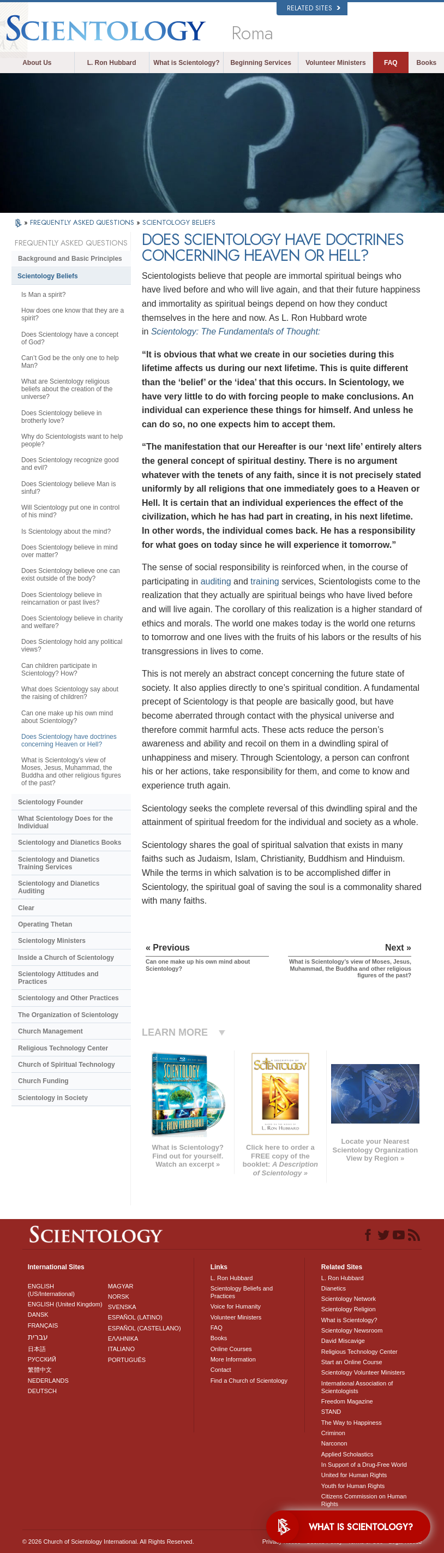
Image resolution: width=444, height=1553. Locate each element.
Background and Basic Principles (70, 258)
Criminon (333, 1433)
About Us (36, 63)
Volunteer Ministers (335, 63)
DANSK (38, 1314)
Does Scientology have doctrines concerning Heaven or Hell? (69, 740)
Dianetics (333, 1288)
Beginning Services (260, 63)
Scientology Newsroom (352, 1330)
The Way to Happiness (351, 1422)
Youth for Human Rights (353, 1486)
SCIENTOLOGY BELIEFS (178, 222)
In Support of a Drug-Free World (364, 1464)
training (264, 581)
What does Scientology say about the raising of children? (69, 693)
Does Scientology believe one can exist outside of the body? (70, 574)
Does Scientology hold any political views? (71, 645)
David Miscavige (343, 1340)
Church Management (50, 1031)
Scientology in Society (53, 1098)
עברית (38, 1337)
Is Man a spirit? (43, 294)
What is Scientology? (186, 63)
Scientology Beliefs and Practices (242, 1292)
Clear (26, 908)
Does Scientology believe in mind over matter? (69, 551)
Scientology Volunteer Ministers (363, 1372)
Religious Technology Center (63, 1048)
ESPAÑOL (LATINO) (135, 1317)
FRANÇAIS (43, 1325)
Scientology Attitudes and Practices (58, 977)
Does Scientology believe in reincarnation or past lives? (61, 598)
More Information (233, 1359)
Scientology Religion (348, 1309)
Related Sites (313, 8)
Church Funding (43, 1081)
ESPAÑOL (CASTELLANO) (144, 1328)
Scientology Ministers (52, 941)
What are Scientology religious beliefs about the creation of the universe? (66, 389)
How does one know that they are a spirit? (72, 314)
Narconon (334, 1443)
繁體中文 (40, 1369)
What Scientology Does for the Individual (65, 822)
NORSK (118, 1296)
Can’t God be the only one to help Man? (70, 361)
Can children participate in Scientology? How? (59, 669)
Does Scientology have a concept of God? (69, 338)
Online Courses (231, 1349)
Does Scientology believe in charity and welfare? (72, 622)
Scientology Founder (50, 802)
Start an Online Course (351, 1362)
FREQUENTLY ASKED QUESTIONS (83, 222)
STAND (331, 1411)
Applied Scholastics (347, 1454)
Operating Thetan (45, 924)
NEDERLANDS (48, 1380)
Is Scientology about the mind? (66, 531)
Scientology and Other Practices (68, 998)
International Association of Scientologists (357, 1387)
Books (427, 63)
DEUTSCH (42, 1391)
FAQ (391, 63)
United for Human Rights (354, 1475)
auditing (216, 581)
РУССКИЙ (42, 1359)
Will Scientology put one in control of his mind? (70, 511)
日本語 (37, 1349)
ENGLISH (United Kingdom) (65, 1304)
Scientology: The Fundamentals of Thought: (235, 331)
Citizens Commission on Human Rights (364, 1500)
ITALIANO (121, 1349)
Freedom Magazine (347, 1401)
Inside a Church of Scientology (66, 957)
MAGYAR (121, 1286)
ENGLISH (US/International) (51, 1290)
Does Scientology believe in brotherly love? (61, 417)
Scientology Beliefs (47, 276)
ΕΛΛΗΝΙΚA (123, 1338)
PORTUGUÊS (127, 1360)
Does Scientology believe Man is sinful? (68, 487)
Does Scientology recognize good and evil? (70, 463)
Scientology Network (348, 1298)
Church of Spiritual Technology (66, 1064)
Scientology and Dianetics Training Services (58, 863)
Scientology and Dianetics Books (69, 842)
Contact (221, 1369)
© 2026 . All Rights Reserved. (108, 1541)
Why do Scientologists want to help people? (72, 440)
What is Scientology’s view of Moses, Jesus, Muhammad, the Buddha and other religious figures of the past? (71, 771)
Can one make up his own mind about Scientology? (67, 717)
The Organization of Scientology (68, 1015)
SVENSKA (122, 1307)
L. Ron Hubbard (111, 63)
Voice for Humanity (236, 1306)
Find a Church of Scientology (249, 1380)
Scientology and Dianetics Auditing (58, 887)
